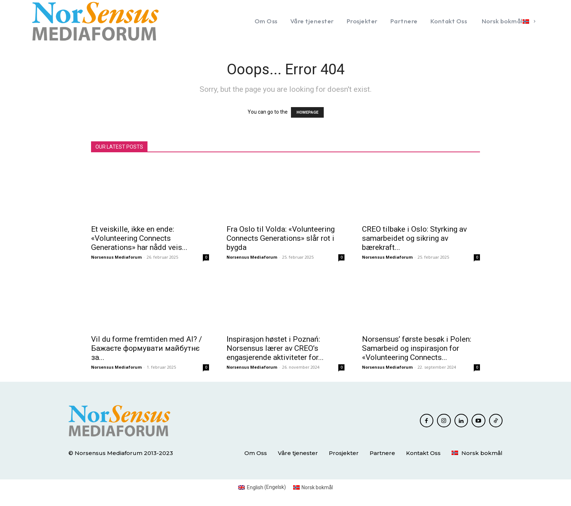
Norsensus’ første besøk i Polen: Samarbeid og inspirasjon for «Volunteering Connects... (416, 348)
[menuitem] (507, 21)
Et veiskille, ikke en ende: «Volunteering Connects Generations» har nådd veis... (139, 238)
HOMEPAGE (307, 112)
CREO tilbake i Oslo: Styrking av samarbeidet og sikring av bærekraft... (414, 238)
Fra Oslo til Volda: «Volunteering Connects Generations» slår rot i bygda (281, 238)
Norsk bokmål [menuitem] (317, 487)
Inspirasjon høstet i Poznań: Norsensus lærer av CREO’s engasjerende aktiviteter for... (275, 348)
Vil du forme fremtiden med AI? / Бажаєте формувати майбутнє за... (146, 348)
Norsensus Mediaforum (116, 257)
